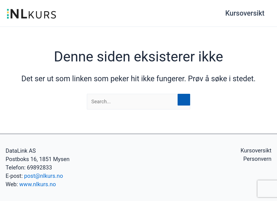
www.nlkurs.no (37, 184)
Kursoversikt (244, 13)
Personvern (257, 158)
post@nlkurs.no (43, 176)
